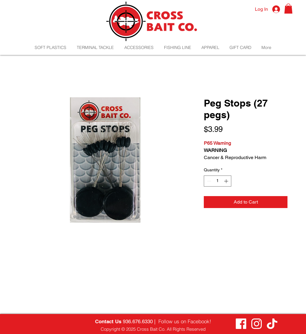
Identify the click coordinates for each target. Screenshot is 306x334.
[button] (288, 8)
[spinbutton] (217, 181)
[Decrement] (208, 181)
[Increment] (226, 181)
